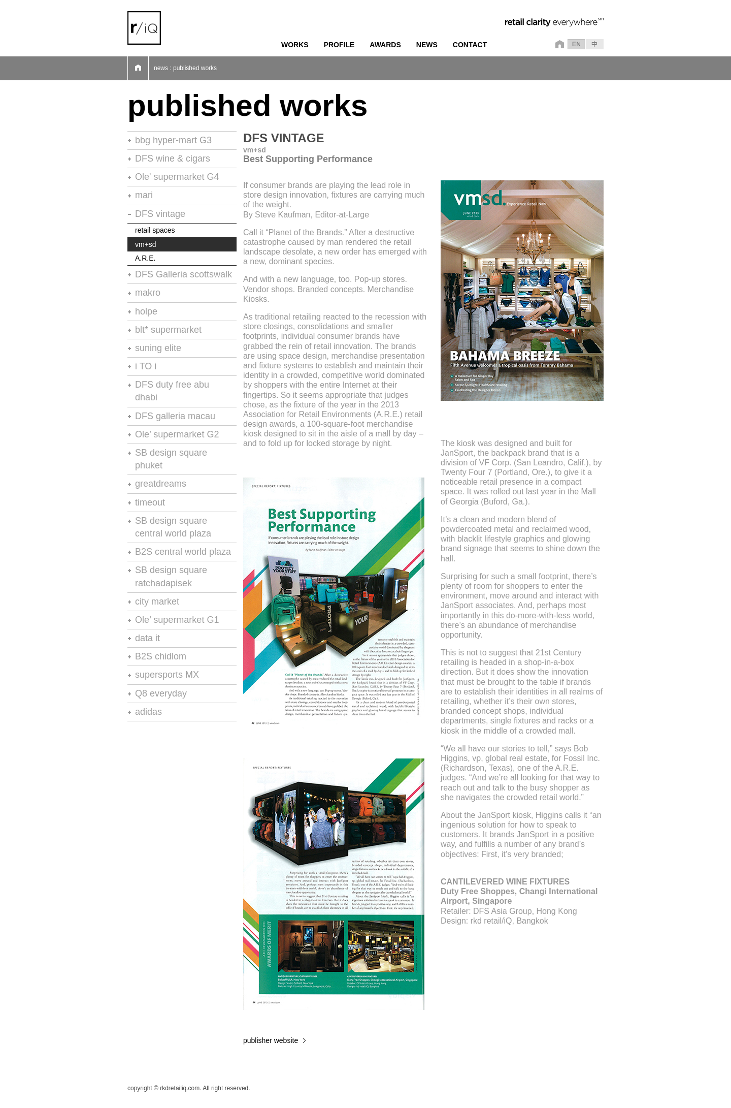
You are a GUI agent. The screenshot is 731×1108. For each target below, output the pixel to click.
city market (157, 601)
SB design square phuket (171, 459)
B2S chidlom (160, 656)
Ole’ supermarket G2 (177, 434)
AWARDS (385, 45)
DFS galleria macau (175, 416)
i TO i (145, 366)
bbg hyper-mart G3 (173, 140)
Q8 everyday (161, 693)
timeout (150, 502)
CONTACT (470, 45)
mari (144, 195)
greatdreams (160, 484)
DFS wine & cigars (172, 158)
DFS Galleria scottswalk (183, 274)
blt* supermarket (168, 330)
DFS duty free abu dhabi (172, 390)
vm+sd (145, 244)
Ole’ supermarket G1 (177, 620)
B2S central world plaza (183, 552)
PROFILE (339, 45)
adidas (148, 712)
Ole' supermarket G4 (177, 177)
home (558, 44)
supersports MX (167, 675)
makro (147, 293)
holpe (146, 311)
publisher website (270, 1040)
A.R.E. (145, 258)
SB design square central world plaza (173, 527)
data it (147, 638)
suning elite (158, 348)
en (576, 44)
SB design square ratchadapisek (171, 576)
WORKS (295, 45)
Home (138, 68)
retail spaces (155, 230)
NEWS (427, 45)
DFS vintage (160, 214)
